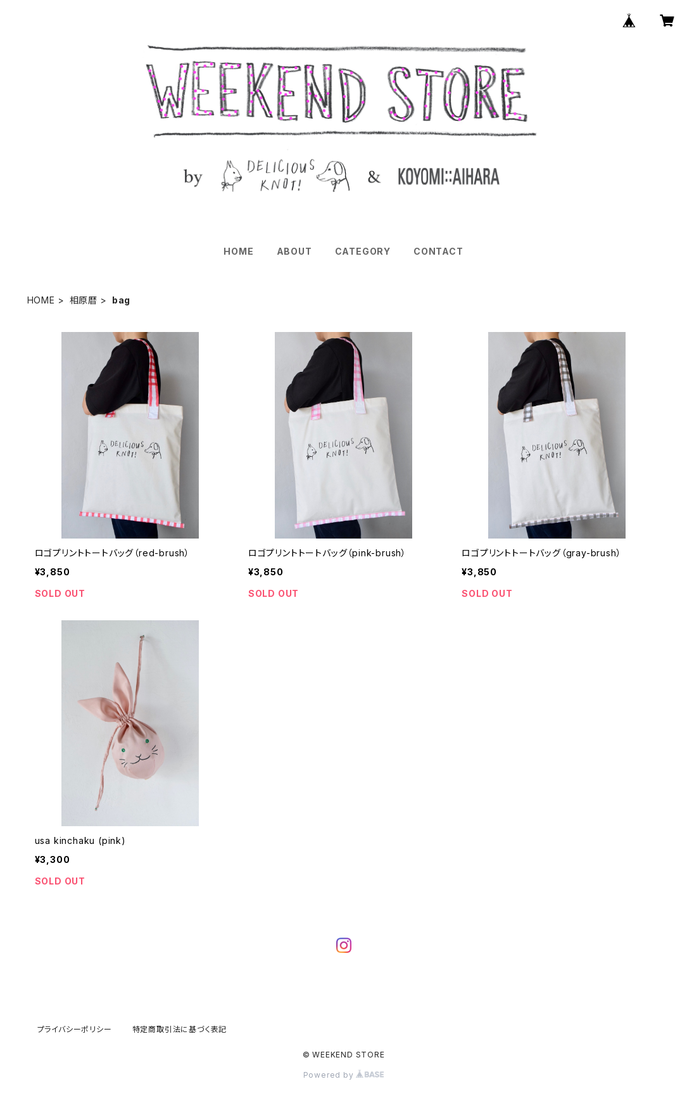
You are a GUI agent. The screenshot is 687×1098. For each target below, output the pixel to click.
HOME (238, 251)
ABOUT (294, 251)
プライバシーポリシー (74, 1029)
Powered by (343, 1075)
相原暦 (84, 300)
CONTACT (438, 251)
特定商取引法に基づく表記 (179, 1029)
